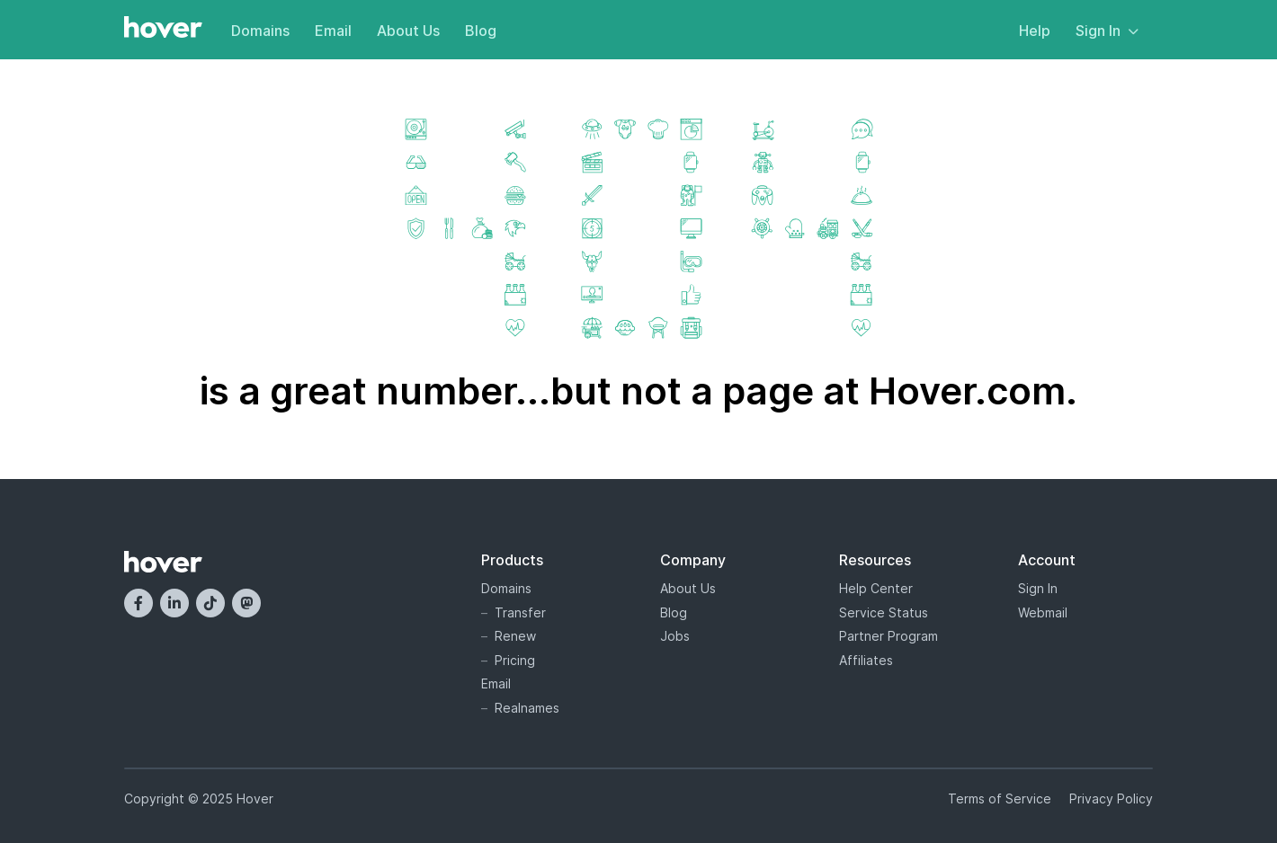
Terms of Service (999, 798)
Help (1034, 31)
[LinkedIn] (174, 603)
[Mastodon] (246, 603)
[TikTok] (210, 603)
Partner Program (888, 635)
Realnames (527, 707)
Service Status (883, 612)
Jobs (675, 635)
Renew (515, 635)
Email (333, 31)
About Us (408, 31)
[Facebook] (138, 603)
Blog (480, 31)
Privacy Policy (1111, 798)
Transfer (520, 612)
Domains (260, 31)
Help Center (876, 588)
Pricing (515, 660)
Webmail (1042, 612)
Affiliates (866, 660)
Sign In (1107, 31)
